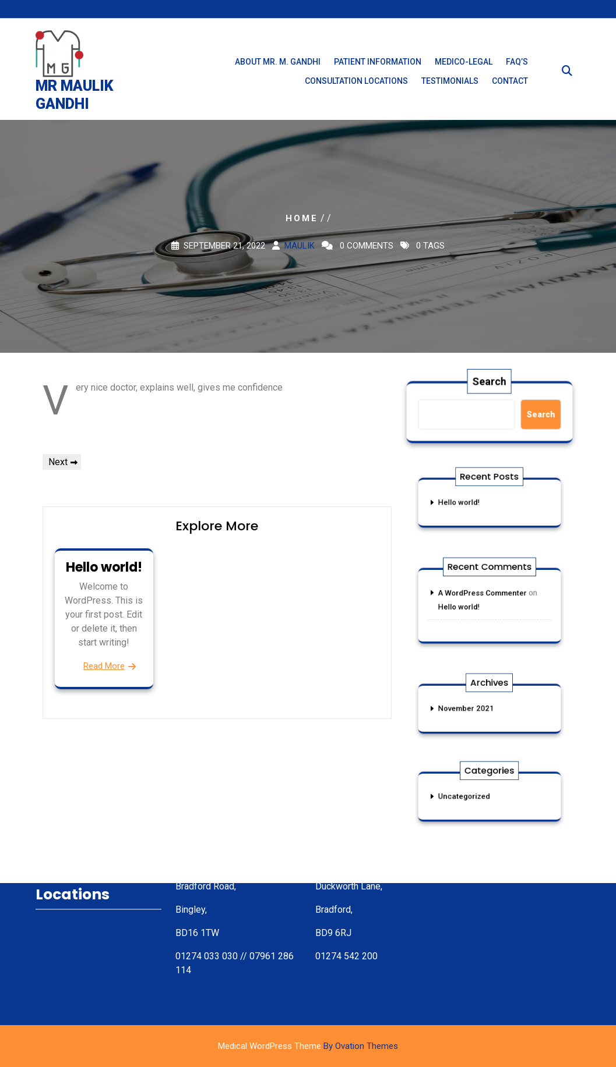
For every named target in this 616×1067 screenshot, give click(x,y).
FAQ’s (517, 68)
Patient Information (377, 68)
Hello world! (104, 567)
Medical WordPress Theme (308, 1046)
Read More (104, 666)
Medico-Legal (463, 68)
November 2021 (471, 708)
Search (490, 383)
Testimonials (449, 87)
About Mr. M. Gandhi (278, 68)
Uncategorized (470, 796)
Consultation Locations (356, 87)
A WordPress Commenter (484, 595)
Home (302, 218)
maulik (299, 245)
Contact (510, 87)
